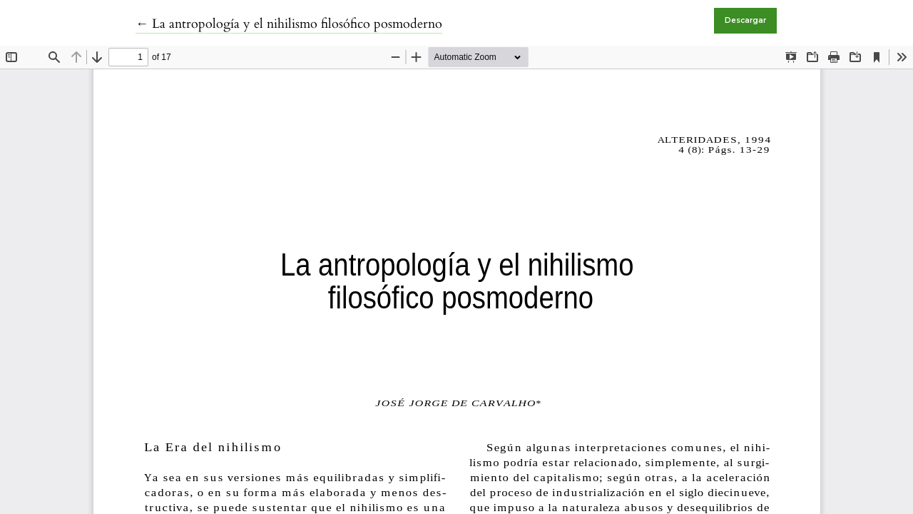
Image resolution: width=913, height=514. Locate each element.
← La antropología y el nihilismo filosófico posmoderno (289, 24)
